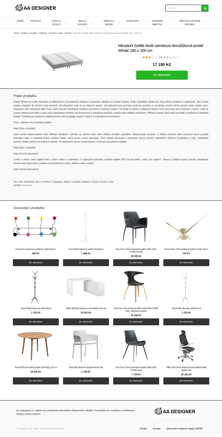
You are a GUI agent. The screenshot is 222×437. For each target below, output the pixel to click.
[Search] (204, 8)
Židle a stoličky (82, 22)
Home (16, 33)
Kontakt (157, 429)
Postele (68, 33)
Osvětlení (132, 21)
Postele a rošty (56, 33)
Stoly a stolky (56, 22)
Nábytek (43, 33)
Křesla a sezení (109, 22)
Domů (20, 21)
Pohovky (35, 21)
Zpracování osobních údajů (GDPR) (184, 429)
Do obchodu (162, 75)
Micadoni (27, 185)
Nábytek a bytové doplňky (189, 22)
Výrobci (143, 429)
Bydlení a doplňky (29, 33)
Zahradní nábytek (157, 22)
